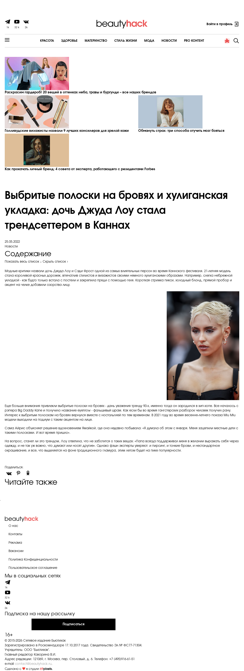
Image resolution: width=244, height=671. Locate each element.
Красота (47, 40)
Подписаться (73, 624)
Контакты (15, 534)
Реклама (15, 542)
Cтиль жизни (125, 40)
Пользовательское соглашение (33, 568)
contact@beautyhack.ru (33, 664)
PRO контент (194, 40)
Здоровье (69, 40)
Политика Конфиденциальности (33, 559)
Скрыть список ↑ (56, 261)
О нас (13, 526)
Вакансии (16, 551)
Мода (149, 40)
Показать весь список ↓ (23, 261)
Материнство (96, 40)
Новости (169, 40)
